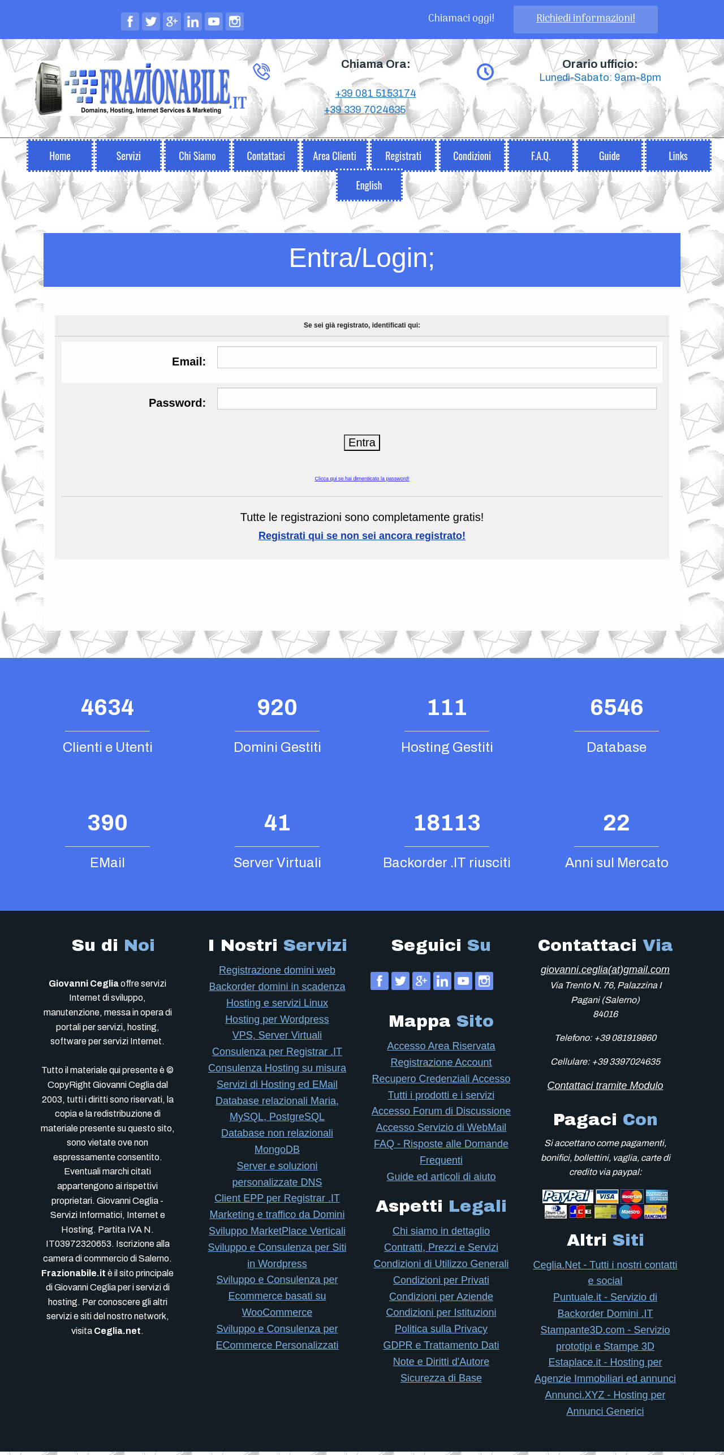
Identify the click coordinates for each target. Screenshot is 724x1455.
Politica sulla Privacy (441, 1332)
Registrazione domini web (277, 973)
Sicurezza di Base (441, 1381)
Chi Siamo (197, 159)
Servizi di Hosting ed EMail (277, 1088)
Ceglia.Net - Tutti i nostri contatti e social (605, 1276)
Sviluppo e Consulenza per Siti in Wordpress (277, 1259)
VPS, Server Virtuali (277, 1038)
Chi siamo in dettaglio (441, 1234)
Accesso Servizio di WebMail (441, 1131)
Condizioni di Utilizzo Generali (440, 1267)
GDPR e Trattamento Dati (441, 1348)
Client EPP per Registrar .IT (277, 1201)
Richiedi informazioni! (585, 19)
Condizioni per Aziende (441, 1300)
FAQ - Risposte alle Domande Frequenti (441, 1155)
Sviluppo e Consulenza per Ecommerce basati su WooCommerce (277, 1299)
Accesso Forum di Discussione (441, 1114)
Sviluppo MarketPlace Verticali (277, 1234)
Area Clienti (334, 159)
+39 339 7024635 (365, 147)
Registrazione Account (441, 1065)
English (369, 188)
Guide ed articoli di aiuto (440, 1180)
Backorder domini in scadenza (277, 990)
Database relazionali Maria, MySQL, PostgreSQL (277, 1112)
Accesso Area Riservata (441, 1049)
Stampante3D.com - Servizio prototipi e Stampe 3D (605, 1341)
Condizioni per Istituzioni (441, 1315)
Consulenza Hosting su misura (277, 1071)
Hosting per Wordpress (277, 1022)
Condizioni (472, 159)
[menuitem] (60, 156)
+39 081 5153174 (375, 131)
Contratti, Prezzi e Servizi (441, 1250)
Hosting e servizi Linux (277, 1006)
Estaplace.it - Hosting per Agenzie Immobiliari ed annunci (605, 1374)
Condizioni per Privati (441, 1283)
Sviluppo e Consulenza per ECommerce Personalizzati (277, 1340)
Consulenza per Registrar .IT (277, 1055)
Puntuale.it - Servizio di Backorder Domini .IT (605, 1309)
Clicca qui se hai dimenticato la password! (361, 482)
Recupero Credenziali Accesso (441, 1082)
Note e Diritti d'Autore (441, 1365)
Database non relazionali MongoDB (277, 1145)
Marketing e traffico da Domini (277, 1218)
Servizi (129, 159)
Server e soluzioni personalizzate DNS (277, 1177)
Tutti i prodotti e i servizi (441, 1098)
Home (60, 159)
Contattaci (266, 159)
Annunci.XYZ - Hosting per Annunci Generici (605, 1406)
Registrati (403, 159)
